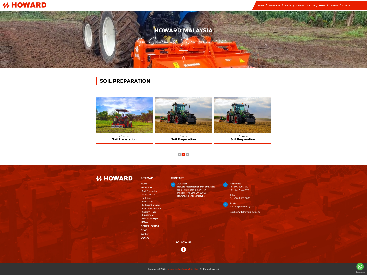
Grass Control (148, 194)
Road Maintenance (151, 208)
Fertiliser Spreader (151, 205)
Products (274, 5)
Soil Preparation (150, 191)
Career (334, 5)
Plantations (147, 201)
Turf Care (146, 198)
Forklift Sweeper (150, 218)
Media (288, 5)
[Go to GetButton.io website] (360, 272)
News (322, 5)
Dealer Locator (305, 5)
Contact (347, 5)
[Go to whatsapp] (360, 266)
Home (261, 5)
